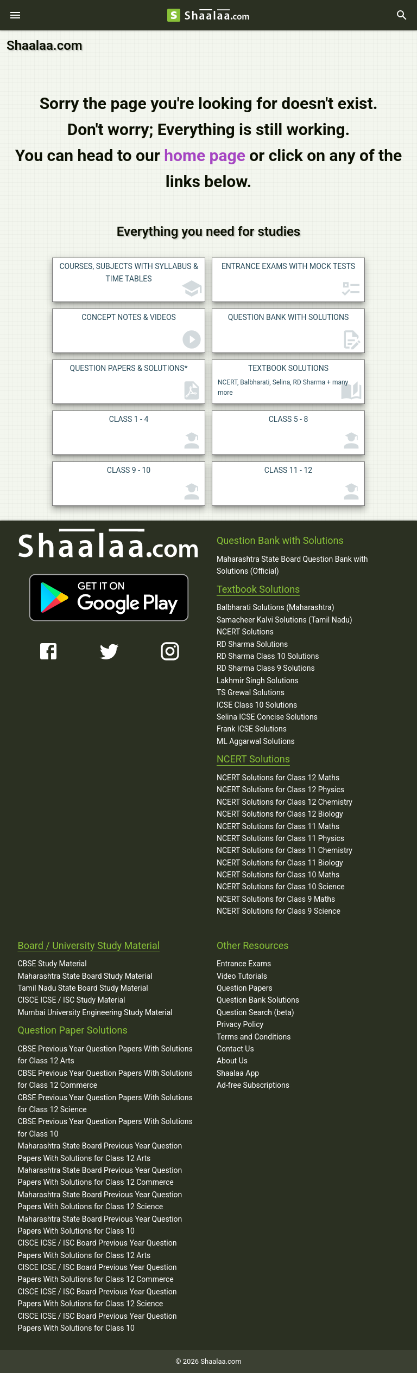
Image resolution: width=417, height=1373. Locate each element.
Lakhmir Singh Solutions (258, 680)
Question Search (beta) (255, 1012)
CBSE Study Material (51, 963)
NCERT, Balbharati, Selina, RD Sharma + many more (290, 383)
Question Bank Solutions (258, 1000)
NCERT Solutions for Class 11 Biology (280, 862)
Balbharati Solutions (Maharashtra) (275, 607)
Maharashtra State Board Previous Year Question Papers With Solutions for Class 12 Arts (99, 1151)
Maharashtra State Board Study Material (84, 976)
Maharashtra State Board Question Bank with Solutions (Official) (292, 565)
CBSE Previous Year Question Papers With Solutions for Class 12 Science (104, 1103)
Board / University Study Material (88, 945)
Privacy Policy (240, 1024)
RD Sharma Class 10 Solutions (268, 656)
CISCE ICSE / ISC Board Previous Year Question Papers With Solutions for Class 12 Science (96, 1297)
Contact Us (235, 1048)
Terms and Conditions (254, 1036)
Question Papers (245, 988)
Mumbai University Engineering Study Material (94, 1012)
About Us (232, 1060)
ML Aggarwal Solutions (256, 741)
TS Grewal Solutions (251, 692)
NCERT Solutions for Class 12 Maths (278, 777)
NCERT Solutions (245, 631)
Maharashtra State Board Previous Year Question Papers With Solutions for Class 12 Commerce (99, 1176)
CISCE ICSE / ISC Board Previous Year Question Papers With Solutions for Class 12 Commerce (96, 1273)
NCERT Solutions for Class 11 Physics (280, 838)
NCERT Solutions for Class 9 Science (278, 911)
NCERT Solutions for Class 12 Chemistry (284, 802)
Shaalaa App (238, 1073)
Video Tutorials (242, 976)
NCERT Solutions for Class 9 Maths (276, 899)
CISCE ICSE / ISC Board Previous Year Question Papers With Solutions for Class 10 (96, 1322)
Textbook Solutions (258, 589)
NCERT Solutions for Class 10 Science (281, 886)
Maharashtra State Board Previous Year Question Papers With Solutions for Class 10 (99, 1225)
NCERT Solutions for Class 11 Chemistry (284, 850)
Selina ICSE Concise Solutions (267, 717)
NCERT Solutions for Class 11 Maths (278, 826)
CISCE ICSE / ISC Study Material (71, 1000)
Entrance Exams (244, 963)
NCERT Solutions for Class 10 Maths (278, 874)
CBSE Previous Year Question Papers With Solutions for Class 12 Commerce (104, 1079)
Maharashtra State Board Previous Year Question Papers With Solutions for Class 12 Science (99, 1200)
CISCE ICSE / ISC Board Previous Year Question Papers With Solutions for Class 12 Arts (96, 1249)
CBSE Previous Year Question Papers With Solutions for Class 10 (104, 1127)
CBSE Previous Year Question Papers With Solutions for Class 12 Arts (104, 1054)
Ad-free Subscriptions (253, 1085)
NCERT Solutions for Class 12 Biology (280, 814)
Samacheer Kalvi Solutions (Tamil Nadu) (284, 619)
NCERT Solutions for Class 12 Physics (280, 789)
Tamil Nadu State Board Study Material (82, 988)
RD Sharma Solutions (252, 644)
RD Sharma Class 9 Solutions (266, 668)
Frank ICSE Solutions (252, 728)
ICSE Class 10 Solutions (257, 705)
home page (204, 155)
